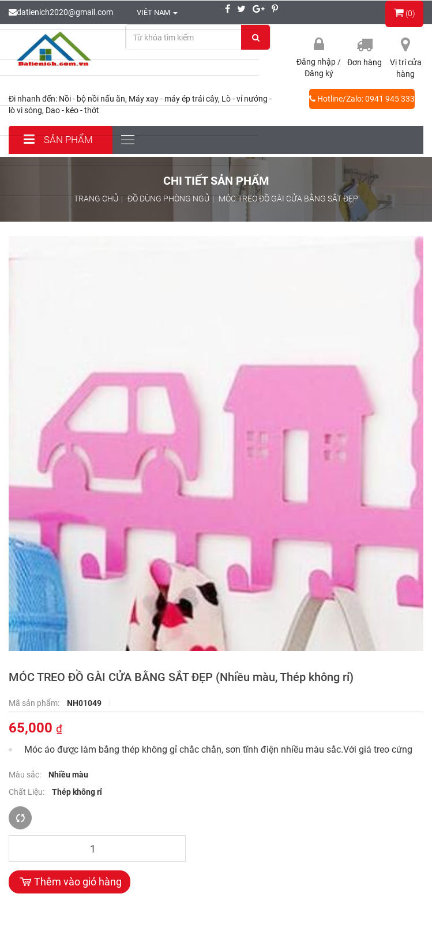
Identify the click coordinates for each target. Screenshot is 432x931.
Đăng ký (319, 73)
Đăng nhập (316, 61)
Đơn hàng (364, 62)
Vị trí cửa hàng (406, 68)
